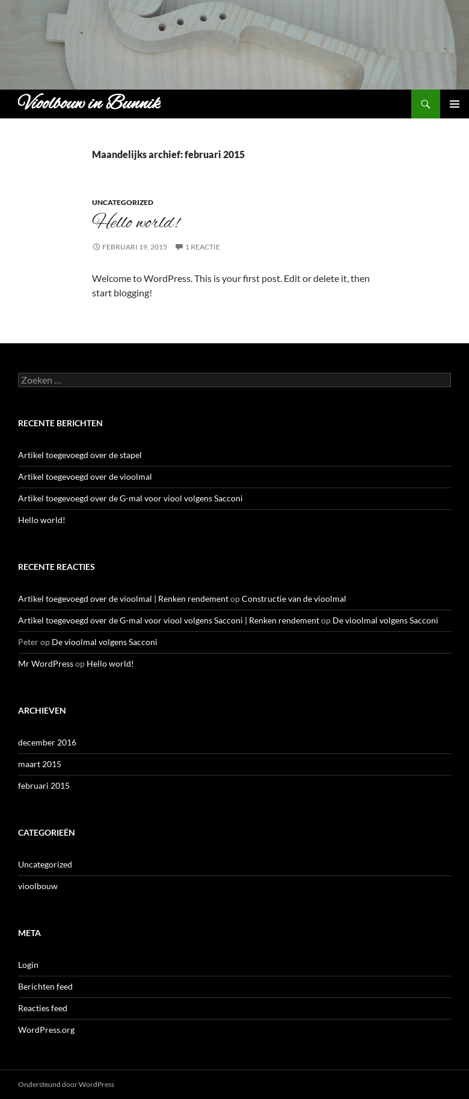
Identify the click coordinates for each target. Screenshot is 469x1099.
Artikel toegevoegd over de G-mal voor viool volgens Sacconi (130, 498)
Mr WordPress (45, 663)
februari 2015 (44, 785)
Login (28, 965)
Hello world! (135, 223)
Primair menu (454, 104)
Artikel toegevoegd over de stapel (80, 455)
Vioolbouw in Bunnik (89, 104)
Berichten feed (45, 986)
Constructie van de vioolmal (294, 598)
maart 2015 (39, 764)
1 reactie (202, 246)
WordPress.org (46, 1029)
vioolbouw (38, 886)
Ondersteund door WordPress (66, 1084)
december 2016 (47, 742)
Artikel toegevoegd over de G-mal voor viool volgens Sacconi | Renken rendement (168, 620)
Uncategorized (122, 202)
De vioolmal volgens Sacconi (385, 620)
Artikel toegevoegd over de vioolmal (85, 476)
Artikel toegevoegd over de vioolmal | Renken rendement (123, 598)
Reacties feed (42, 1008)
